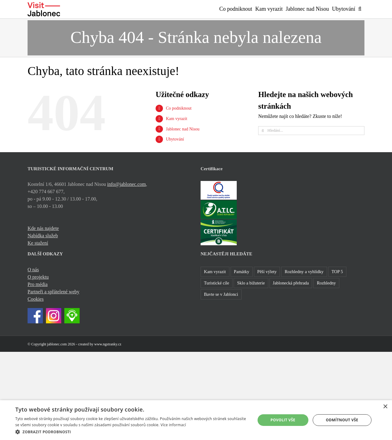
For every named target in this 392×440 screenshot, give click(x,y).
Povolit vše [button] (282, 420)
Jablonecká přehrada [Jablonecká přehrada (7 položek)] (291, 282)
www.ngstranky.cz (107, 344)
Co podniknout (179, 108)
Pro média (37, 284)
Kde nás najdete (43, 228)
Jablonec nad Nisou (183, 129)
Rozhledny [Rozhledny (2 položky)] (326, 282)
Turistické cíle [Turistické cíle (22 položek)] (216, 282)
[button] (359, 8)
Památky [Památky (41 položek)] (241, 271)
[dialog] (196, 420)
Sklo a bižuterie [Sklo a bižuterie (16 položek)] (251, 282)
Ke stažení (38, 243)
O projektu (38, 277)
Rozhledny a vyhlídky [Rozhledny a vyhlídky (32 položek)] (304, 271)
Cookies (35, 299)
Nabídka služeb (43, 235)
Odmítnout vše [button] (342, 420)
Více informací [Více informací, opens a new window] (173, 424)
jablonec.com (57, 344)
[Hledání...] (311, 130)
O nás (33, 269)
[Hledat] (262, 130)
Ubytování (175, 139)
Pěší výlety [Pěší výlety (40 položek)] (267, 271)
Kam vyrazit (176, 118)
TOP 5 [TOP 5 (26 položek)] (337, 271)
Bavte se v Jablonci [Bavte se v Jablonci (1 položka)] (221, 294)
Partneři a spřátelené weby (53, 291)
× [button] (385, 406)
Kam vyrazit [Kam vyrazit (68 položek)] (215, 271)
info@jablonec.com (126, 184)
